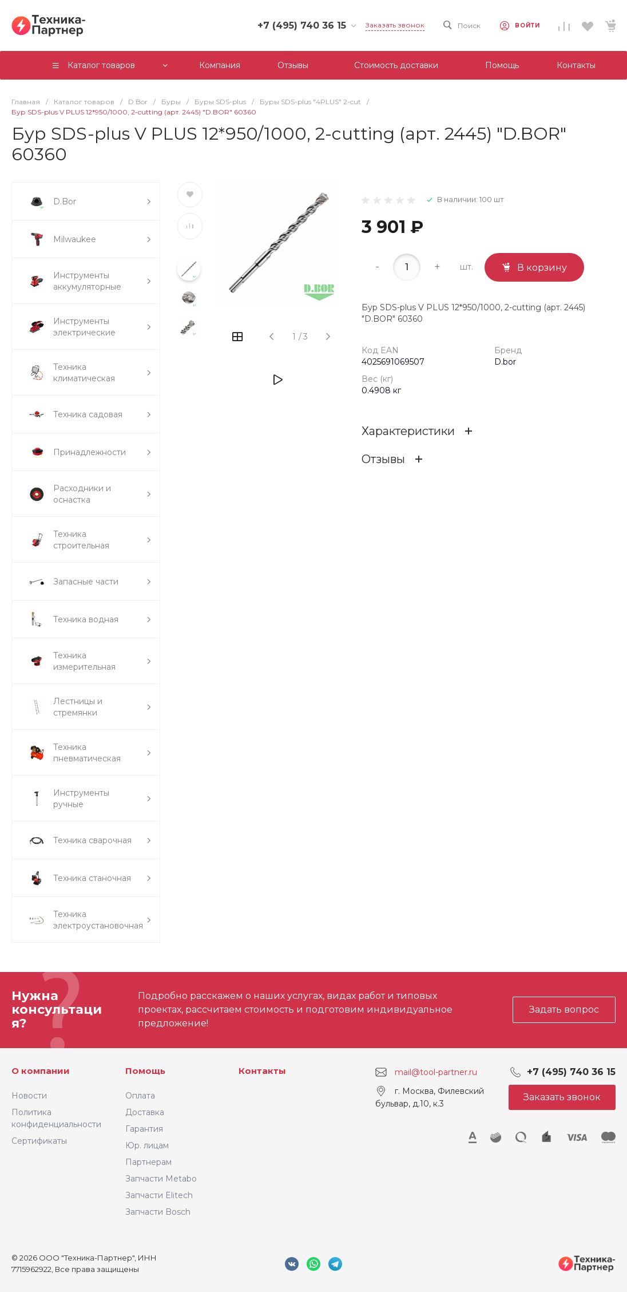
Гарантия (144, 1129)
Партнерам (148, 1162)
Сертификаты (39, 1141)
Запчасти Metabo (161, 1179)
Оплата (140, 1096)
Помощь (145, 1070)
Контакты (262, 1070)
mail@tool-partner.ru (436, 1071)
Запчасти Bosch (158, 1212)
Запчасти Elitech (159, 1195)
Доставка (144, 1112)
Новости (29, 1096)
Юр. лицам (147, 1145)
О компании (40, 1070)
